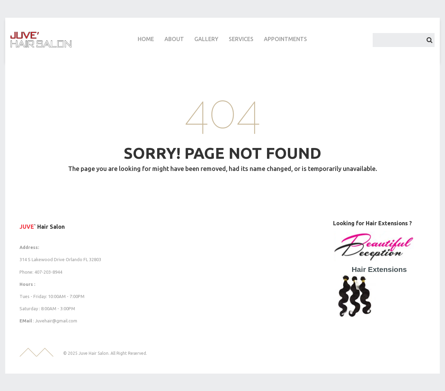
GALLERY (206, 39)
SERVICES (241, 39)
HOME (146, 39)
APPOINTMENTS (285, 39)
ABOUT (174, 39)
